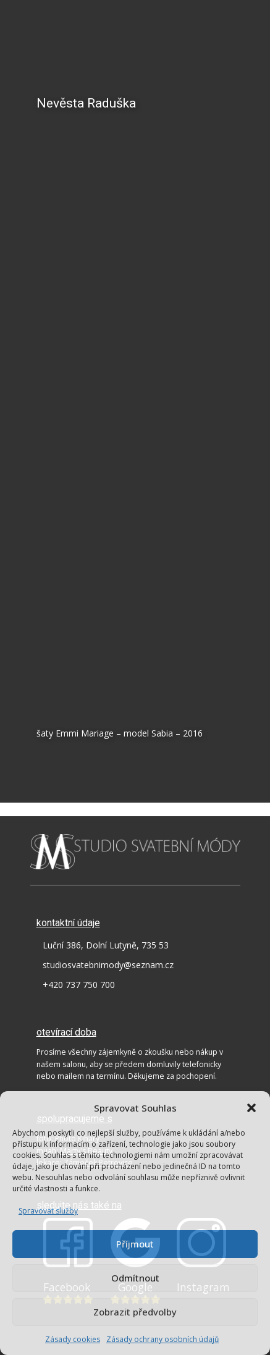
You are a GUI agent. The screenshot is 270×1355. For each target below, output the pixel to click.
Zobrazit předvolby (135, 1312)
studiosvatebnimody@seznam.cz (108, 965)
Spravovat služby (48, 1210)
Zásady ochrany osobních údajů (162, 1339)
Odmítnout (135, 1278)
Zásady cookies (72, 1339)
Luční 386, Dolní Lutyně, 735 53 (106, 945)
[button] (251, 1108)
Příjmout (135, 1244)
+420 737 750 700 (79, 984)
